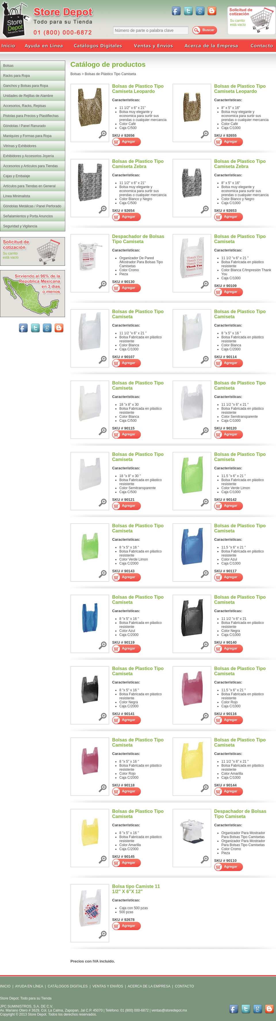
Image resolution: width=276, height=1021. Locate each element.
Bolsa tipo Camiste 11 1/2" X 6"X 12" (136, 889)
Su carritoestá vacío (238, 23)
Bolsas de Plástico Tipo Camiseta (110, 74)
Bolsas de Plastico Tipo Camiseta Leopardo (138, 89)
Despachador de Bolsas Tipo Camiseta (138, 239)
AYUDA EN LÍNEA (29, 986)
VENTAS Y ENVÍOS (107, 986)
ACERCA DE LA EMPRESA (148, 986)
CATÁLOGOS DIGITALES (68, 986)
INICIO (5, 986)
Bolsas (75, 74)
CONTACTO (184, 986)
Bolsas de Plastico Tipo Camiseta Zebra (138, 164)
